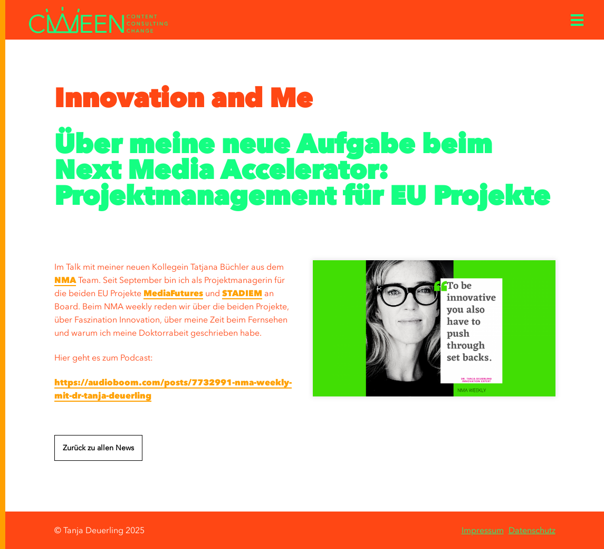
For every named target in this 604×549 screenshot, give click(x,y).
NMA (65, 279)
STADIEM (242, 293)
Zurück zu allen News (98, 447)
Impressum (483, 530)
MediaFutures (173, 293)
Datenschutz (532, 530)
